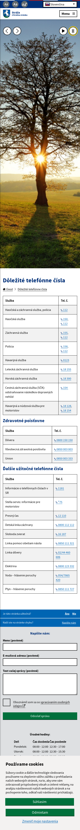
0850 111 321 (66, 543)
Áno (68, 613)
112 (65, 310)
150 (65, 319)
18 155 (67, 369)
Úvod (8, 289)
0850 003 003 (65, 449)
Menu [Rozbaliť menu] (68, 13)
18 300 (67, 378)
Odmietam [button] (40, 812)
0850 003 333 (65, 458)
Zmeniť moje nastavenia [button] (40, 821)
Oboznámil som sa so (41, 704)
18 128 (67, 406)
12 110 (62, 515)
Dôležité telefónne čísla (32, 289)
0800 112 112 (66, 525)
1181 (61, 488)
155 (65, 333)
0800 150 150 (65, 440)
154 (65, 387)
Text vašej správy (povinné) (20, 671)
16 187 (62, 534)
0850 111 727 (66, 589)
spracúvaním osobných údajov (41, 704)
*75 (60, 502)
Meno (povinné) (13, 640)
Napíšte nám (69, 622)
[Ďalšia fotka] (17, 31)
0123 (66, 360)
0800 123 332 (66, 566)
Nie (74, 613)
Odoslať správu (40, 716)
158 (65, 346)
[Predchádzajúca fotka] (7, 31)
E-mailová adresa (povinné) (21, 655)
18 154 (67, 410)
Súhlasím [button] (40, 801)
